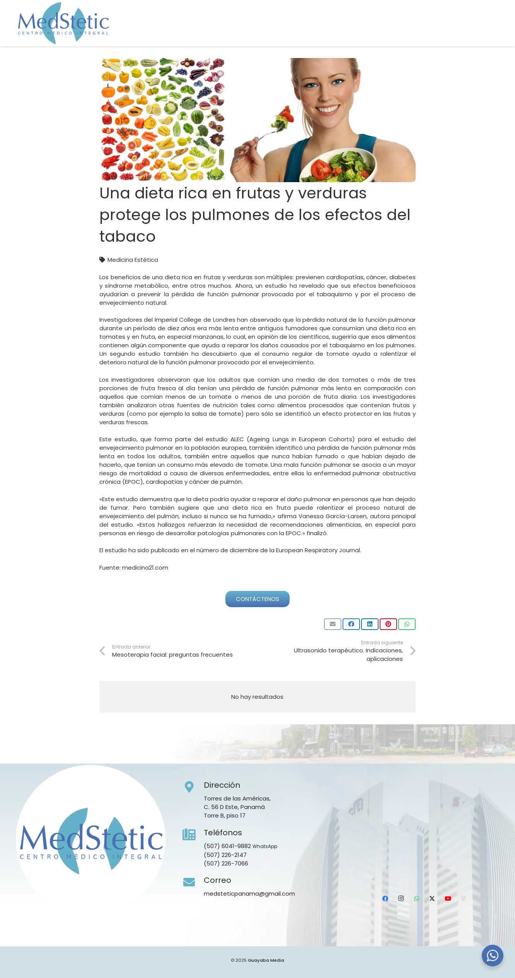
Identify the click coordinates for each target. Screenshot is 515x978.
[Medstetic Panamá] (63, 23)
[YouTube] (477, 33)
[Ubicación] (492, 33)
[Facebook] (416, 33)
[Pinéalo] (388, 624)
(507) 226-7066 (226, 863)
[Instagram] (431, 33)
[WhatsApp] (446, 33)
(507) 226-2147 (225, 855)
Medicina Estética (132, 260)
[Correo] (193, 882)
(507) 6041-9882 (227, 846)
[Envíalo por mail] (332, 624)
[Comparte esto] (351, 624)
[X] (462, 33)
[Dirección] (193, 787)
